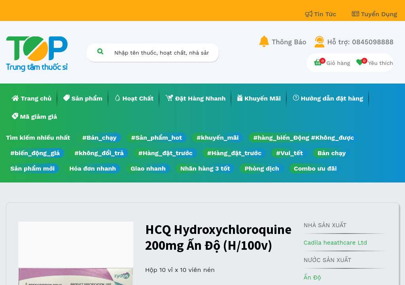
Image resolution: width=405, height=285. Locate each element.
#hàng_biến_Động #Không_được (303, 137)
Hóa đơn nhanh (92, 168)
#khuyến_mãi (217, 137)
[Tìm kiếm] (100, 51)
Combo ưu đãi (315, 168)
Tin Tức (322, 14)
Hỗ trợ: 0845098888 (360, 42)
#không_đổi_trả (99, 153)
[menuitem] (31, 98)
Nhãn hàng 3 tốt (205, 168)
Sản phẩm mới (32, 168)
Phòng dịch (261, 168)
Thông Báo (289, 42)
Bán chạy (332, 153)
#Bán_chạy (99, 137)
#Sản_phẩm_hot (156, 137)
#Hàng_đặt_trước (165, 153)
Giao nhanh (148, 168)
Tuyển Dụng (374, 14)
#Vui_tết (289, 153)
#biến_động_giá (35, 153)
